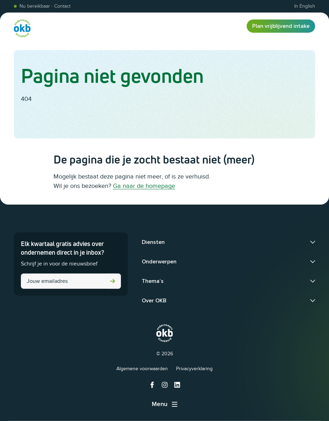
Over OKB (154, 300)
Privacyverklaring (194, 368)
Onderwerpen (159, 261)
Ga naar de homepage (144, 185)
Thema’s (153, 281)
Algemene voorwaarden (142, 368)
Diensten (153, 242)
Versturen (112, 281)
